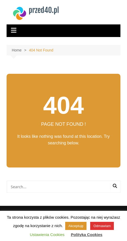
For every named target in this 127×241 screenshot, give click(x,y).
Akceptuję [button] (75, 226)
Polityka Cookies (86, 234)
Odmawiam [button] (102, 226)
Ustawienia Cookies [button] (47, 234)
